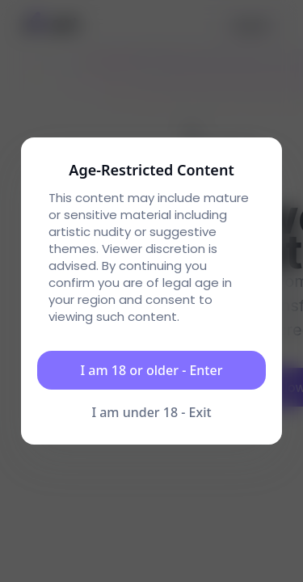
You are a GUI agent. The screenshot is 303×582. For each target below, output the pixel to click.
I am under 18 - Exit (151, 412)
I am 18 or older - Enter (152, 370)
